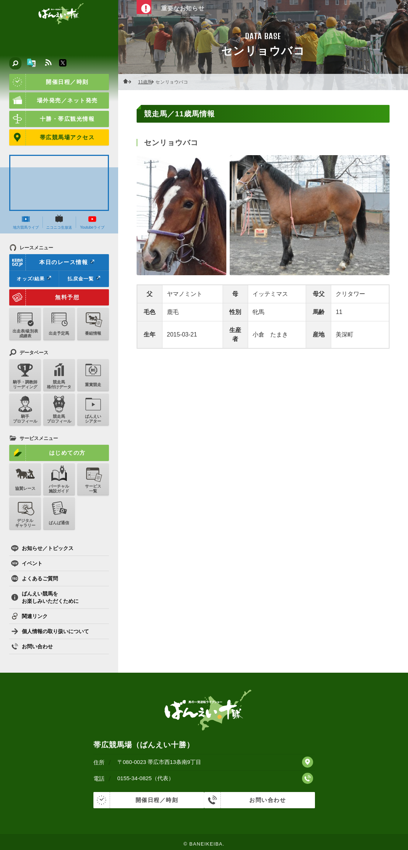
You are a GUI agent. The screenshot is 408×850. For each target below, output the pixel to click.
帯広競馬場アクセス (52, 137)
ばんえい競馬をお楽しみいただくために (45, 597)
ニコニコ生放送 (59, 222)
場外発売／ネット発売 (53, 100)
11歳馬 (147, 82)
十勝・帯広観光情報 (52, 119)
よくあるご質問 (34, 578)
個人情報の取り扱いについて (50, 631)
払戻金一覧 (84, 278)
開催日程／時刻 (49, 82)
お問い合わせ (32, 646)
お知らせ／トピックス (42, 548)
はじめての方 (47, 453)
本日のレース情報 (52, 262)
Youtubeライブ (92, 222)
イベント (26, 563)
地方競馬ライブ (26, 222)
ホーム (129, 82)
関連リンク (29, 616)
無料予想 (44, 297)
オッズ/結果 (34, 278)
